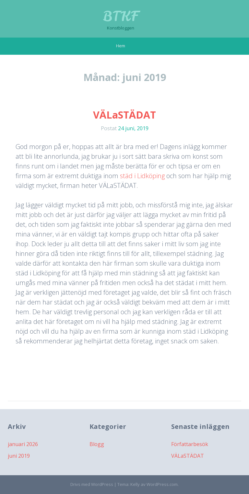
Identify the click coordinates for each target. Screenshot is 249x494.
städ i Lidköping (142, 175)
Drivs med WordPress (91, 484)
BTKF (121, 16)
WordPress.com (162, 484)
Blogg (96, 444)
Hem (120, 46)
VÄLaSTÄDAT (124, 114)
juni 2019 (19, 455)
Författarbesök (189, 444)
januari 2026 (23, 444)
